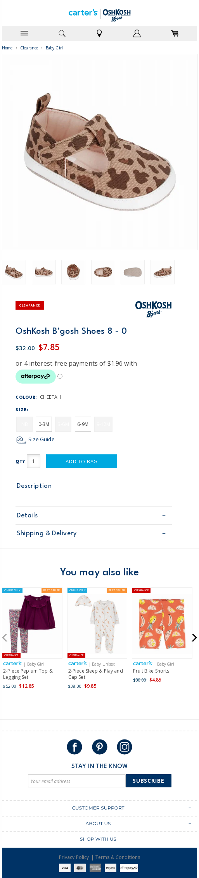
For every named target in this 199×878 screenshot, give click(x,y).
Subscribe (148, 780)
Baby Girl (54, 48)
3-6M (63, 424)
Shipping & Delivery (46, 533)
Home (7, 48)
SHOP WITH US (98, 839)
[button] (7, 637)
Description (34, 486)
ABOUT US (98, 823)
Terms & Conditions (117, 857)
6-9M (82, 424)
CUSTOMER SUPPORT (98, 808)
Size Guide (35, 439)
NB (24, 424)
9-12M (104, 424)
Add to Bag (82, 461)
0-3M (44, 424)
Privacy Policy (74, 857)
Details (27, 515)
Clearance (29, 48)
